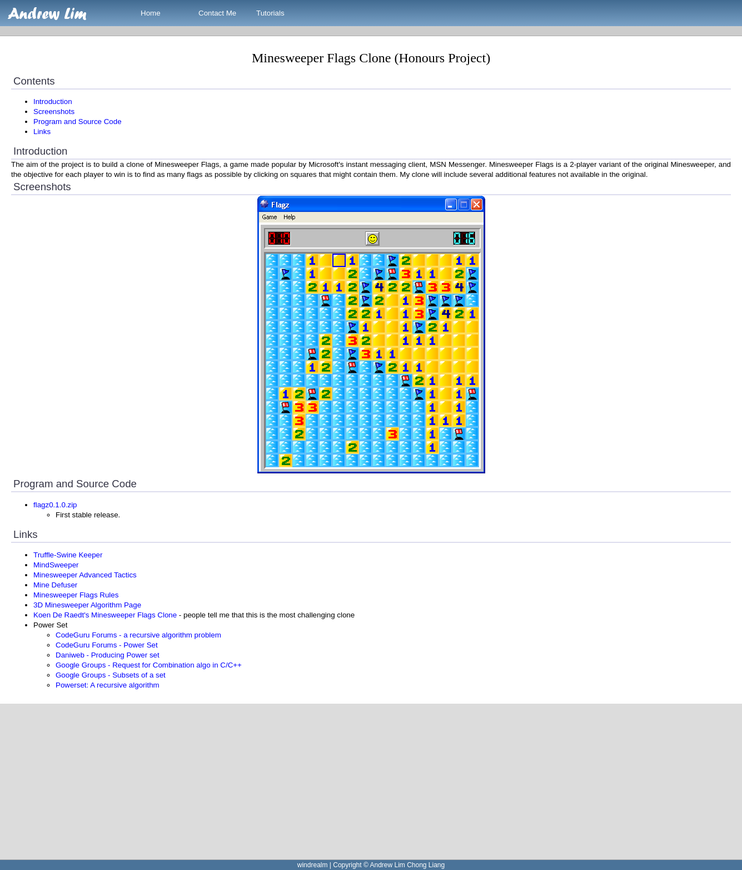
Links (42, 131)
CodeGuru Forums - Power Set (107, 645)
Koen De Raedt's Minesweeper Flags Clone (105, 615)
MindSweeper (56, 565)
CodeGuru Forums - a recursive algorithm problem (138, 635)
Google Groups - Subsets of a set (111, 675)
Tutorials (270, 13)
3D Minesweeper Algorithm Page (87, 605)
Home (151, 13)
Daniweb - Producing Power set (108, 655)
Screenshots (53, 111)
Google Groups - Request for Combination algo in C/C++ (149, 665)
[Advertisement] (333, 781)
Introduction (52, 101)
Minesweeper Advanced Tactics (85, 575)
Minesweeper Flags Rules (75, 595)
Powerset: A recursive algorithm (108, 685)
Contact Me (217, 13)
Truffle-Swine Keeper (67, 555)
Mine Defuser (55, 585)
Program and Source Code (77, 121)
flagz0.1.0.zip (55, 505)
